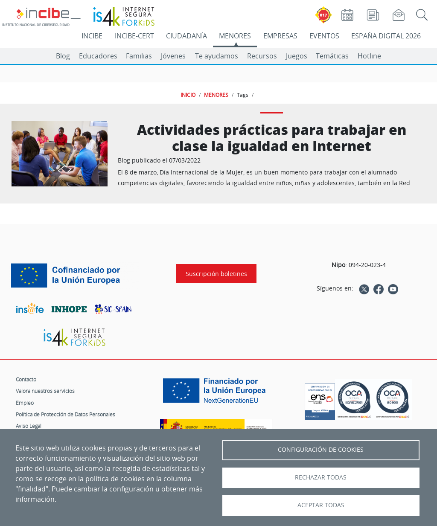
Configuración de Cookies (321, 449)
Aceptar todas (320, 505)
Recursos (262, 56)
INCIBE (92, 36)
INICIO (188, 94)
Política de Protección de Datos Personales (65, 414)
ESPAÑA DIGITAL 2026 (386, 36)
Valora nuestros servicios (45, 390)
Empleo (25, 402)
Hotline (369, 56)
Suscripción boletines (216, 274)
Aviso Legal (28, 425)
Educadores (98, 56)
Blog (63, 56)
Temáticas (332, 56)
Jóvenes (173, 56)
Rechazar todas (321, 477)
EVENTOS (324, 36)
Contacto (26, 379)
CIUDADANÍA (186, 36)
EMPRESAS (280, 36)
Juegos (296, 56)
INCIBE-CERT (134, 36)
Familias (139, 56)
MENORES (235, 36)
